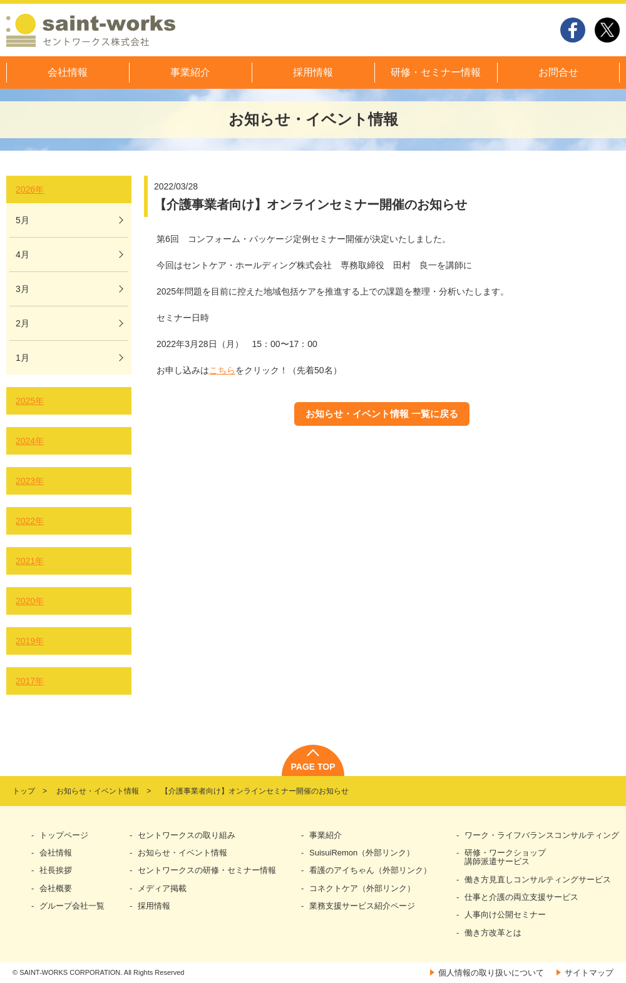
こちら (222, 370)
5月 (22, 220)
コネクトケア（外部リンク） (362, 888)
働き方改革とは (492, 933)
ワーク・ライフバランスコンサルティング (541, 835)
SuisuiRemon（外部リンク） (361, 853)
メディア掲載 (162, 888)
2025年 (30, 401)
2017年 (30, 681)
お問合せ (558, 72)
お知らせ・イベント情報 (97, 791)
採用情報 (313, 72)
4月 (22, 255)
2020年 (30, 601)
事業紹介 (190, 72)
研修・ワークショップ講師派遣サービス (505, 857)
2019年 (30, 641)
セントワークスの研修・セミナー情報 (207, 870)
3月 (22, 289)
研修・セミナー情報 (436, 72)
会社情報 (68, 72)
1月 (22, 358)
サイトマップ (589, 973)
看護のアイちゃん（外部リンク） (370, 870)
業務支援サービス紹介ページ (362, 906)
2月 (22, 323)
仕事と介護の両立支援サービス (521, 897)
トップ (24, 791)
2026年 (30, 189)
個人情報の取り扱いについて (491, 973)
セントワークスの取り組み (186, 835)
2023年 (30, 481)
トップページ (63, 835)
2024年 (30, 441)
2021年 (30, 561)
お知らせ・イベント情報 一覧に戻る (381, 413)
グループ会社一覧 (72, 906)
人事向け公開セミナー (505, 914)
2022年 (30, 521)
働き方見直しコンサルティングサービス (537, 879)
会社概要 (55, 888)
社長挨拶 (55, 870)
